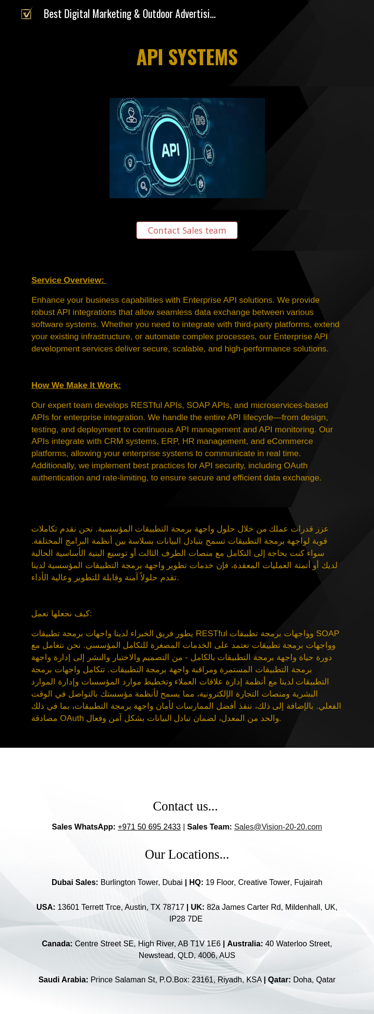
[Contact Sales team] (187, 230)
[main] (186, 56)
